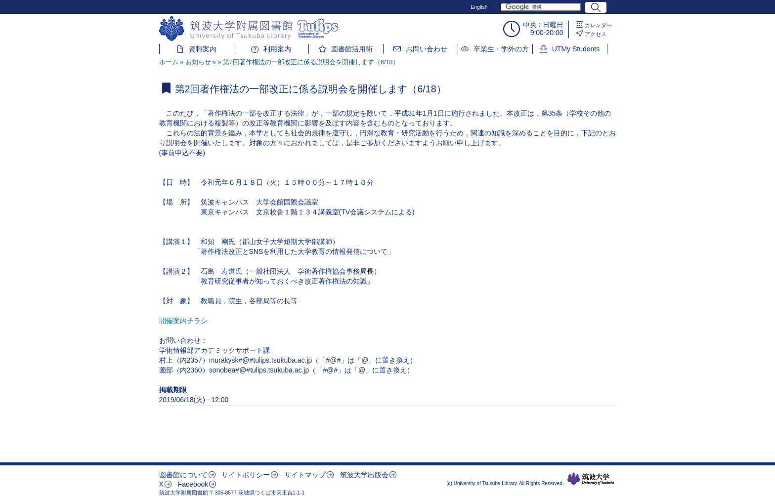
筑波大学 (590, 478)
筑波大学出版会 (364, 475)
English (479, 7)
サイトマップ (305, 475)
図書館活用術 (352, 49)
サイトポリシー (245, 475)
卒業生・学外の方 (501, 49)
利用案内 (277, 49)
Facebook (193, 484)
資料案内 (202, 49)
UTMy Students (576, 49)
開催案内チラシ (183, 321)
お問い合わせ (426, 49)
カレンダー (598, 25)
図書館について (183, 475)
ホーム (168, 62)
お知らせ (198, 62)
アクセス (595, 34)
